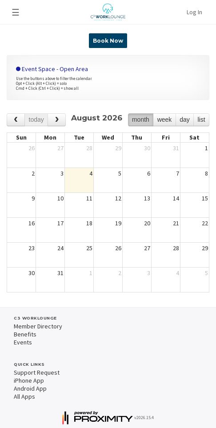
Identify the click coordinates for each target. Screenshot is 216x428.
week (164, 119)
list (201, 119)
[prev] (16, 119)
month (140, 119)
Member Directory (38, 326)
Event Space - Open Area (52, 69)
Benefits (25, 334)
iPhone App (29, 380)
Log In (194, 12)
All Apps (24, 396)
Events (23, 342)
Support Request (37, 372)
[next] (57, 119)
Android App (30, 388)
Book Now (108, 40)
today (36, 119)
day (185, 119)
